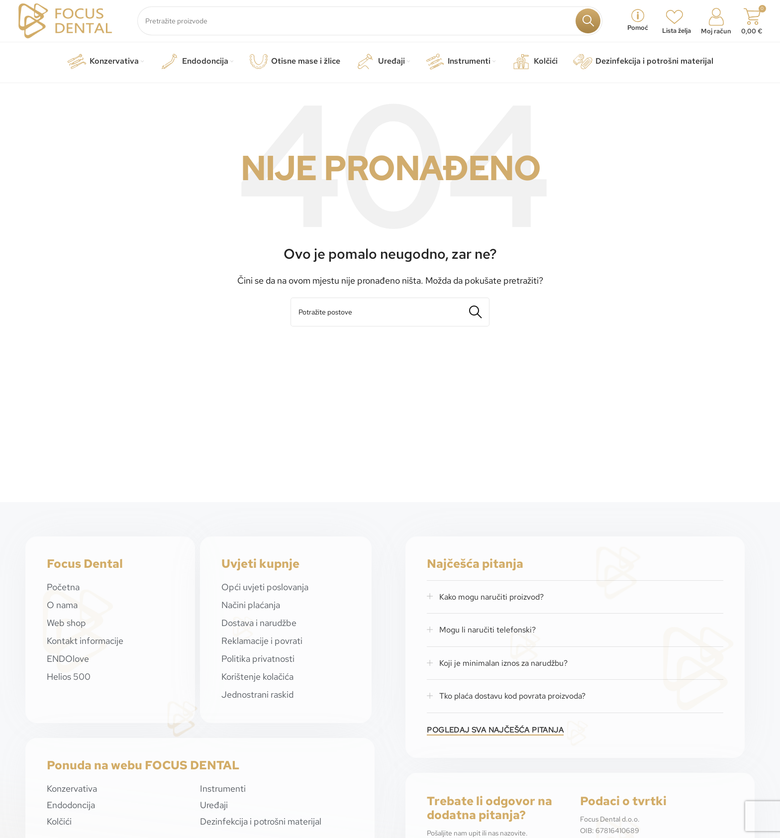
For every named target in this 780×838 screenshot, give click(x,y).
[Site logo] (64, 21)
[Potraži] (369, 22)
